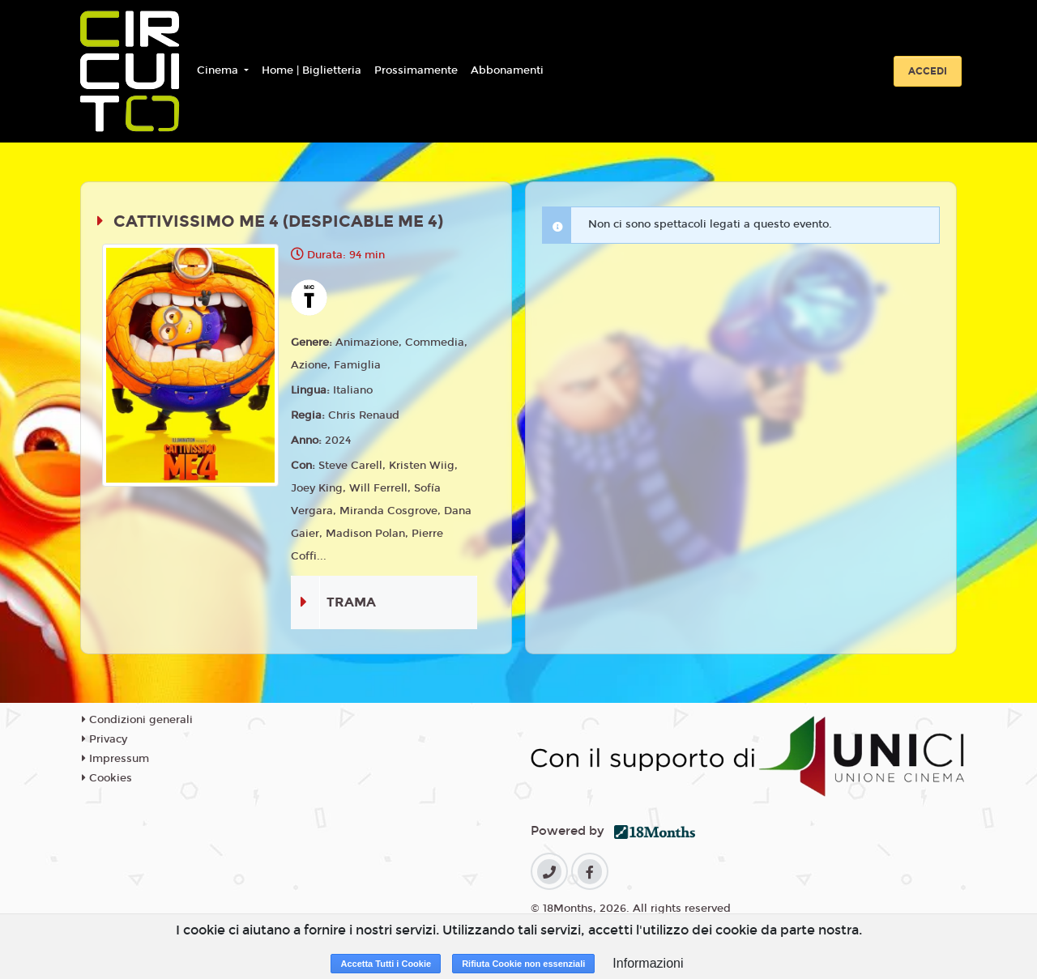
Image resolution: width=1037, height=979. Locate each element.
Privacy (104, 739)
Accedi (927, 71)
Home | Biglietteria (311, 70)
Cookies (107, 778)
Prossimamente (416, 70)
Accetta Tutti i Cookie (385, 963)
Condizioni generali (137, 719)
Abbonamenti (507, 70)
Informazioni (647, 963)
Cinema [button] (219, 70)
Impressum (115, 758)
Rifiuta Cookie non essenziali (523, 963)
